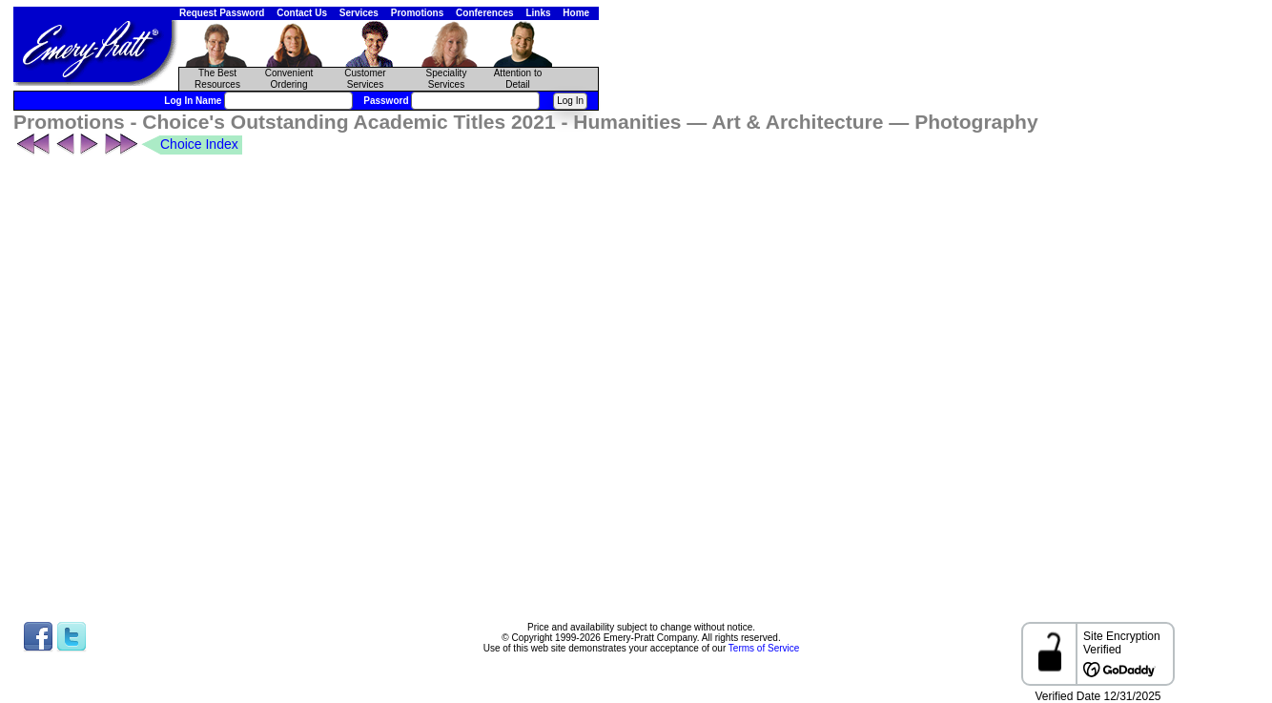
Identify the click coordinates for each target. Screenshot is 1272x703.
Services (359, 13)
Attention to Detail (518, 79)
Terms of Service (763, 648)
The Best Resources (217, 79)
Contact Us (302, 13)
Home (576, 13)
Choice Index (199, 144)
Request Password (221, 13)
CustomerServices (364, 79)
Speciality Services (446, 79)
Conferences (485, 13)
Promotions (417, 13)
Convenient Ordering (289, 79)
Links (537, 13)
